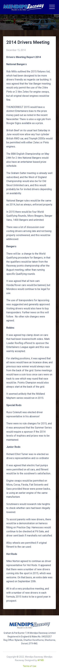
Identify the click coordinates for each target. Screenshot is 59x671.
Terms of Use (29, 666)
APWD (40, 660)
